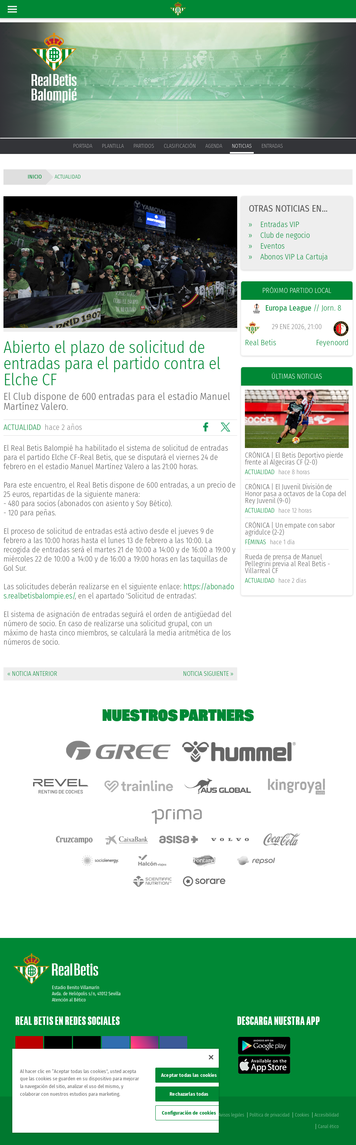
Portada (82, 146)
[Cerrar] (211, 1057)
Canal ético (328, 1126)
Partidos (143, 146)
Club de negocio (279, 235)
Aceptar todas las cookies (189, 1075)
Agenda (213, 146)
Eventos (266, 246)
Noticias (242, 146)
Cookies (302, 1115)
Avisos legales (231, 1115)
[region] (115, 1091)
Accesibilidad (326, 1115)
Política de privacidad (269, 1115)
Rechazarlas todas (189, 1094)
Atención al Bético (69, 1000)
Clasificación (180, 146)
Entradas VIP (274, 224)
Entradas (272, 146)
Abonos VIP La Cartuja (288, 256)
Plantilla (113, 146)
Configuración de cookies (189, 1113)
